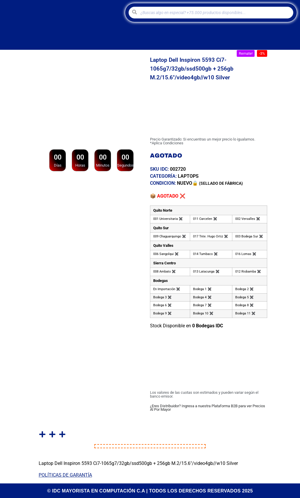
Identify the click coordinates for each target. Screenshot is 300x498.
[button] (246, 53)
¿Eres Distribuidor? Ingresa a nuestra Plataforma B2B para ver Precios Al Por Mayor (207, 408)
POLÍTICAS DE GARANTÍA (65, 475)
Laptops (188, 176)
